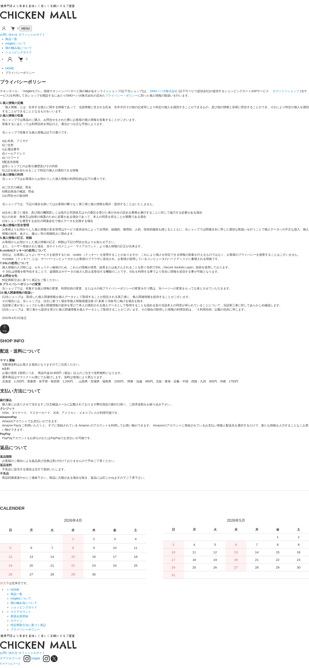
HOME (15, 589)
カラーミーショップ (286, 91)
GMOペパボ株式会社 (163, 91)
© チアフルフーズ (10, 663)
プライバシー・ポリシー (121, 95)
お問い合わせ (9, 34)
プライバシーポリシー (25, 629)
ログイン (16, 620)
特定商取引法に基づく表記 (28, 625)
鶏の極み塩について (18, 48)
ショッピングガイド (18, 52)
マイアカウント (21, 611)
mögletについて (15, 43)
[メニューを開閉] (26, 28)
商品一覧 (11, 39)
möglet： (41, 658)
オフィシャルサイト (32, 34)
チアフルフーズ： (15, 658)
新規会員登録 (19, 616)
